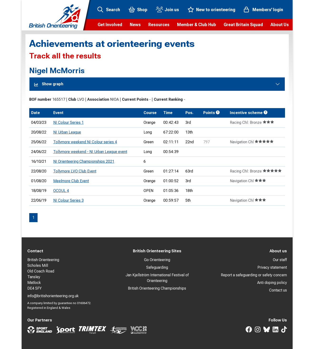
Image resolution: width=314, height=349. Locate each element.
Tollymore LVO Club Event (74, 171)
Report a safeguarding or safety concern (254, 275)
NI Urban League (67, 132)
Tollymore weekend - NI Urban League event (90, 151)
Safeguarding (157, 267)
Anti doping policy (272, 282)
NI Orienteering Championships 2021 (83, 161)
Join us (171, 9)
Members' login (267, 9)
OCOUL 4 (61, 190)
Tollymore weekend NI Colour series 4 (85, 142)
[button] (110, 24)
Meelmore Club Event (71, 181)
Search (113, 9)
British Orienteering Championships (157, 288)
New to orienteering (215, 9)
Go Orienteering (157, 260)
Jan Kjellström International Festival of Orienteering (157, 278)
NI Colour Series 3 (68, 200)
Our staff (280, 260)
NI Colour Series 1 (68, 122)
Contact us (278, 290)
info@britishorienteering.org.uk (53, 296)
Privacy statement (272, 267)
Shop (142, 9)
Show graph (48, 84)
